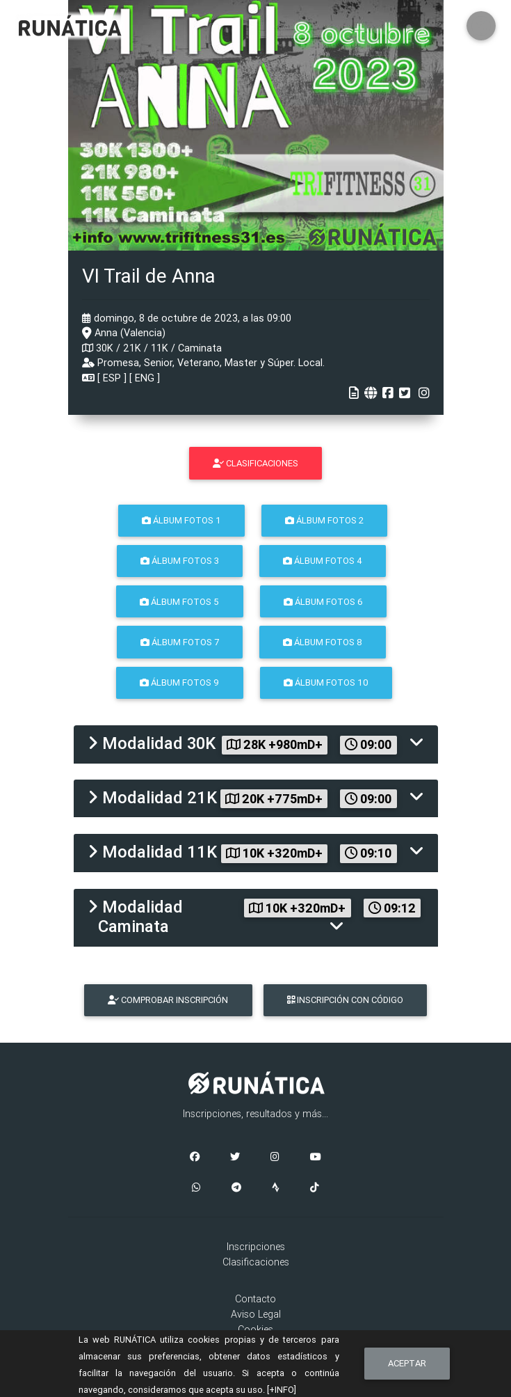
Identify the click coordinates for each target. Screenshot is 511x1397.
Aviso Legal (256, 1314)
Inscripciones (256, 1246)
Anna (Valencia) (123, 332)
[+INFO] (281, 1390)
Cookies (255, 1329)
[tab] (256, 744)
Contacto (255, 1299)
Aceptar (407, 1363)
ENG (144, 378)
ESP (112, 378)
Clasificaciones (255, 1262)
